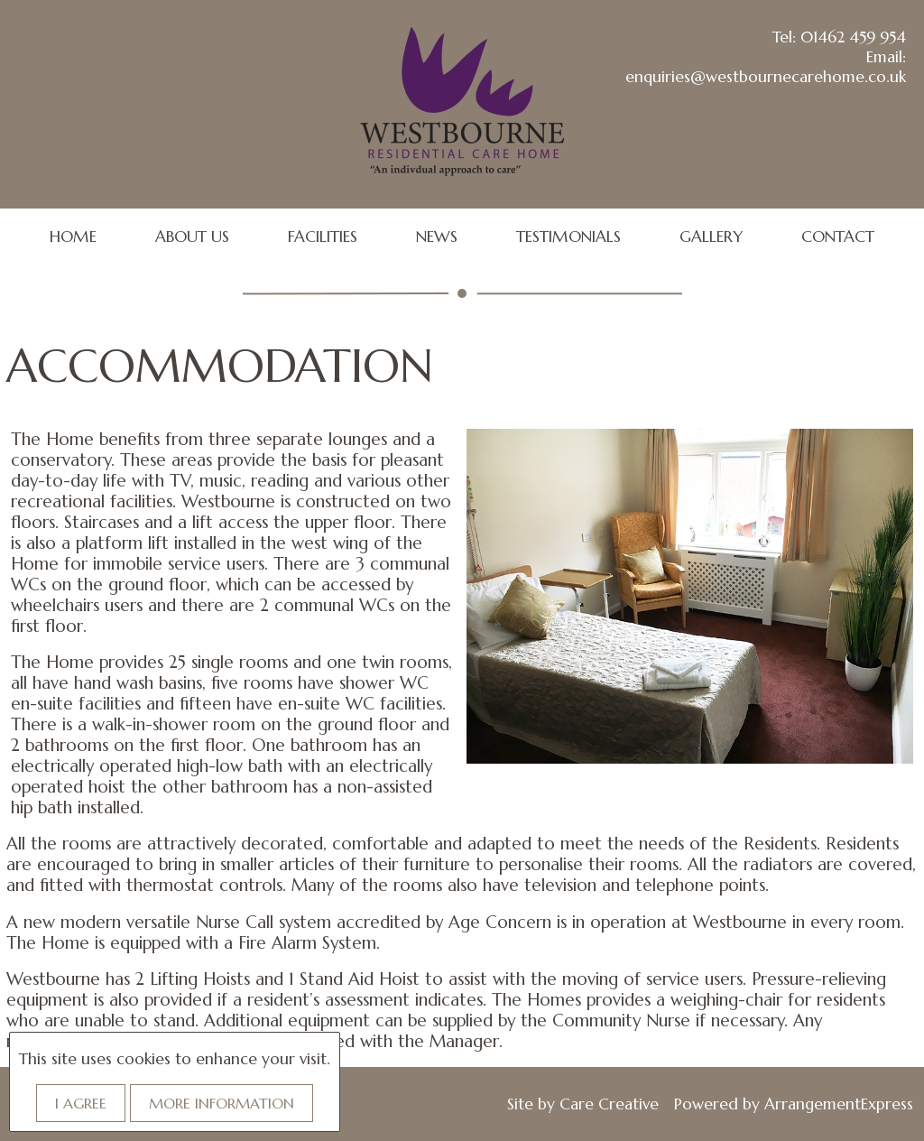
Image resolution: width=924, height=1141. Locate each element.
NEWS (436, 236)
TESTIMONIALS (568, 236)
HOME (73, 236)
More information (221, 1103)
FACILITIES (322, 236)
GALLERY (711, 236)
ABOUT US (192, 236)
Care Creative (609, 1104)
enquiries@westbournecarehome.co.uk (765, 77)
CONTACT (837, 236)
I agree (80, 1103)
